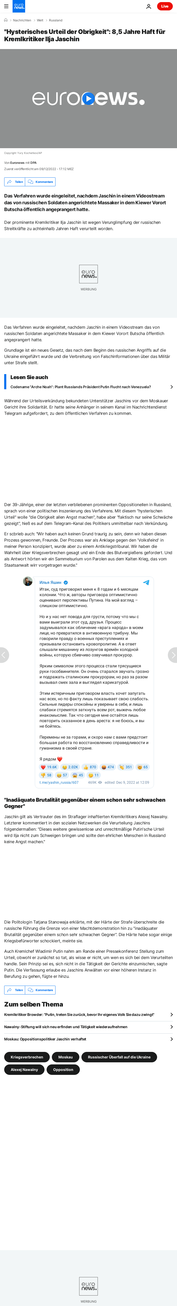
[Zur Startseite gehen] (19, 6)
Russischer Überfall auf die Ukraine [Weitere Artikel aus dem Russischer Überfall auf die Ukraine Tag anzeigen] (119, 1057)
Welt (40, 20)
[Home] (5, 20)
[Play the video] (88, 98)
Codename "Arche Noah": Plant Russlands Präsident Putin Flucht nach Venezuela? (80, 387)
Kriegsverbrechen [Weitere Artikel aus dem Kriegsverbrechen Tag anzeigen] (27, 1057)
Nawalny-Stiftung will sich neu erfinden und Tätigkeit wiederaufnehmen (66, 1027)
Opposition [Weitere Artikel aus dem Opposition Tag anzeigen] (63, 1069)
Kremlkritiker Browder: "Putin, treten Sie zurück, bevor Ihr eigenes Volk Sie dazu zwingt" (79, 1014)
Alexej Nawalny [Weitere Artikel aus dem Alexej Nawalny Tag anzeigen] (24, 1069)
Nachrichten (22, 20)
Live (165, 6)
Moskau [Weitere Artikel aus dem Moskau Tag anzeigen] (65, 1057)
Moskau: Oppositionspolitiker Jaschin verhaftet (45, 1039)
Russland (55, 20)
